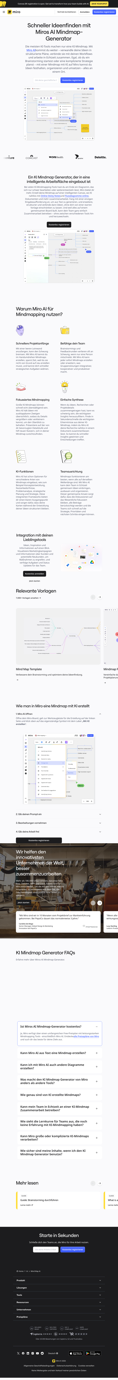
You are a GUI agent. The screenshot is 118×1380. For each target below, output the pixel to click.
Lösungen (59, 1290)
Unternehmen (59, 1311)
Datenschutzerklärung (66, 1368)
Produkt (59, 1282)
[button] (100, 792)
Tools (59, 1297)
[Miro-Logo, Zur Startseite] (13, 12)
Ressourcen (59, 1304)
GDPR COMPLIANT (84, 1330)
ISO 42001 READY (38, 1330)
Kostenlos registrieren (104, 12)
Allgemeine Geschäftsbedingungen (39, 1368)
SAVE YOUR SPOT (99, 4)
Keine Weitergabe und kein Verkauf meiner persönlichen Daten (59, 1373)
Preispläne (59, 1319)
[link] (59, 225)
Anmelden (85, 12)
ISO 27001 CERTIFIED (53, 1330)
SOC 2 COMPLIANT (69, 1330)
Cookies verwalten (86, 1368)
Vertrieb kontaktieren (66, 12)
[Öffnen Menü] (4, 12)
